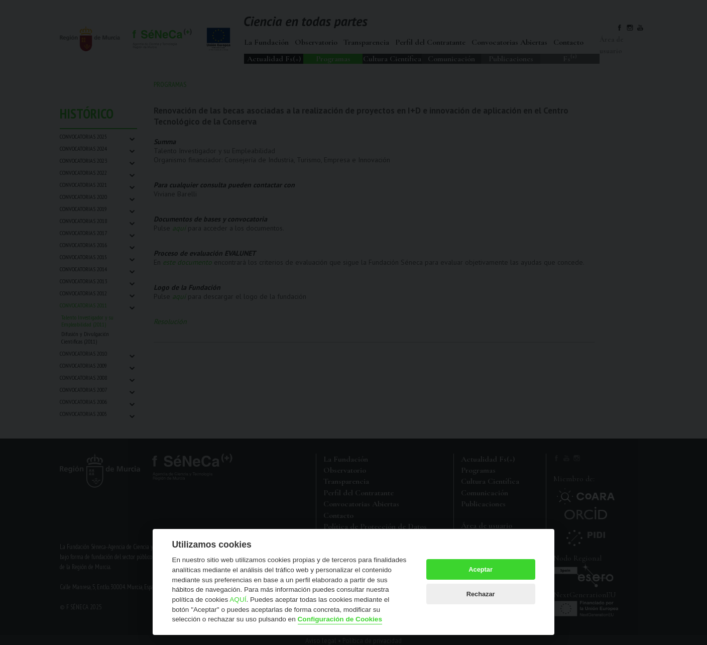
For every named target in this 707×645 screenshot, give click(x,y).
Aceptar (480, 569)
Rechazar (480, 594)
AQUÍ (237, 599)
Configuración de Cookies (340, 619)
